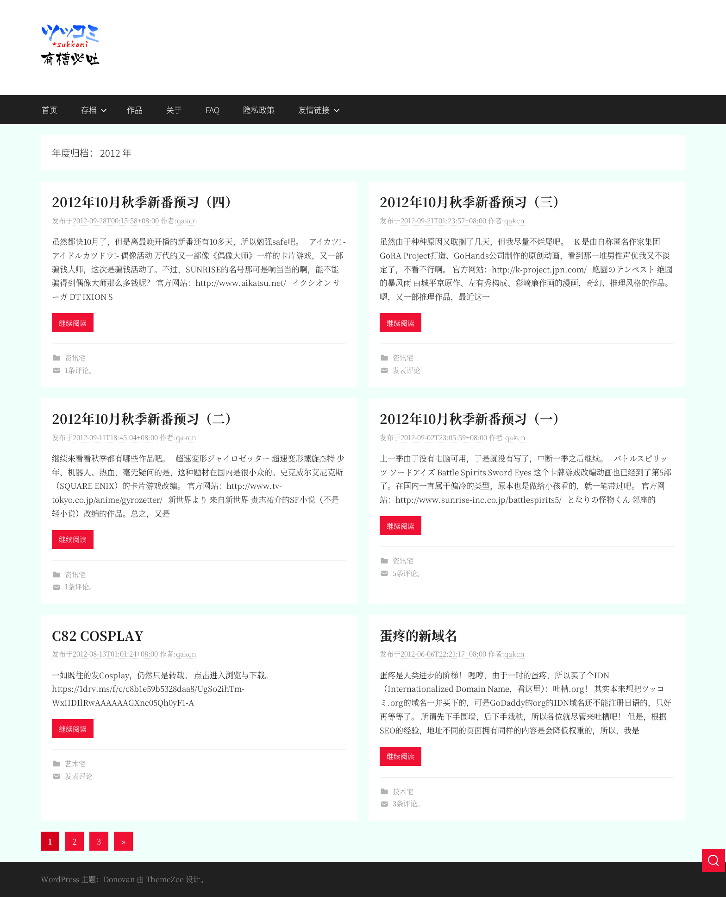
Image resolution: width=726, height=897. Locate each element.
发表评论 (406, 370)
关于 (174, 109)
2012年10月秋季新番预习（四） (145, 201)
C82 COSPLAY (98, 635)
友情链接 (319, 109)
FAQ (212, 109)
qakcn (187, 220)
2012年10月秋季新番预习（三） (473, 201)
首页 (49, 109)
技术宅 (403, 791)
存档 (94, 109)
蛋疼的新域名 (418, 635)
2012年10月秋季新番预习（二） (145, 418)
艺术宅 (75, 763)
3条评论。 (408, 803)
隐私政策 (259, 109)
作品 (135, 109)
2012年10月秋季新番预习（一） (473, 418)
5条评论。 (408, 573)
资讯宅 (75, 357)
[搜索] (713, 860)
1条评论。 (80, 370)
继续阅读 (73, 323)
